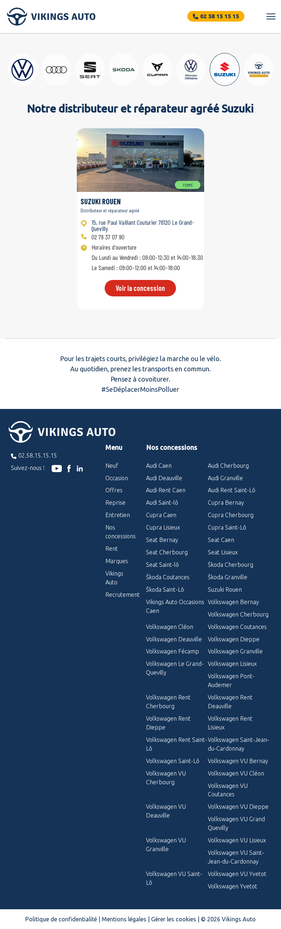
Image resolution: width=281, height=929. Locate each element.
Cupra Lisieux (163, 527)
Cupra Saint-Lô (227, 527)
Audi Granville (225, 478)
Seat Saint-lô (162, 564)
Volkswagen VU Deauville (166, 811)
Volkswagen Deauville (174, 639)
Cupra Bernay (226, 502)
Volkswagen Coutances (237, 626)
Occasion (116, 478)
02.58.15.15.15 (37, 455)
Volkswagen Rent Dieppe (168, 723)
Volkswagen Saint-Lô (172, 761)
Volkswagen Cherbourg (238, 614)
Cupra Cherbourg (231, 515)
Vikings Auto (114, 577)
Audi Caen (159, 465)
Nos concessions (120, 531)
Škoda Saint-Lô (165, 589)
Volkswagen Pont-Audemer (231, 680)
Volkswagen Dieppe (233, 639)
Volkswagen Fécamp (172, 651)
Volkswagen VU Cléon (236, 773)
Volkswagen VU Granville (166, 844)
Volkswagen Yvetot (232, 886)
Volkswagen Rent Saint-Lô (176, 744)
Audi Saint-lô (162, 502)
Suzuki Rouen (225, 589)
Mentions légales (124, 919)
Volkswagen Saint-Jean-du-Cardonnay (238, 744)
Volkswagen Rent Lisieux (230, 723)
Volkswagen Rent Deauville (230, 701)
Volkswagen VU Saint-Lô (174, 878)
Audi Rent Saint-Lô (231, 490)
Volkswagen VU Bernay (238, 761)
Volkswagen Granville (235, 651)
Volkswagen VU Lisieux (237, 840)
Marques (116, 561)
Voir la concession (140, 288)
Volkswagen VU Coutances (228, 790)
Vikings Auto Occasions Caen (175, 606)
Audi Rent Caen (166, 490)
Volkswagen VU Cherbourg (166, 777)
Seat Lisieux (223, 552)
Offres (114, 490)
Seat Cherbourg (167, 552)
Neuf (111, 465)
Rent (111, 548)
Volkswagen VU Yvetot (237, 874)
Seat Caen (221, 539)
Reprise (115, 502)
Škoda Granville (227, 577)
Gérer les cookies (173, 919)
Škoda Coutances (168, 577)
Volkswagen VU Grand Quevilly (236, 823)
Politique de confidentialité (61, 919)
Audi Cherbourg (228, 465)
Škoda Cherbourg (230, 564)
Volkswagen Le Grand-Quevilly (175, 668)
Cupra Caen (161, 515)
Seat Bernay (162, 539)
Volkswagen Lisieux (232, 663)
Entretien (117, 515)
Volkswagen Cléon (169, 626)
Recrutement (120, 594)
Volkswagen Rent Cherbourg (168, 701)
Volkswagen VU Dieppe (238, 806)
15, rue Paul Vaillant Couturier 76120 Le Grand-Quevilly (142, 225)
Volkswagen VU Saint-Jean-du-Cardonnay (236, 857)
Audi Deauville (164, 478)
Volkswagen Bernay (233, 602)
